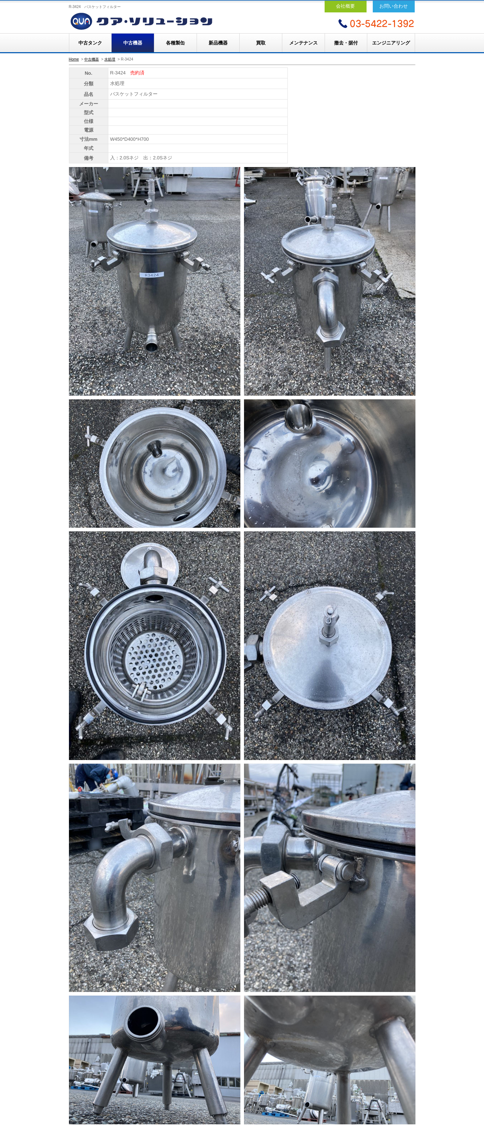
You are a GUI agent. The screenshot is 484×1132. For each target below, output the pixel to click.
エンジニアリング (391, 43)
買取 (261, 43)
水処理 (109, 59)
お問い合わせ (393, 6)
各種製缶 (175, 43)
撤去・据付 (346, 43)
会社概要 (345, 6)
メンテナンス (303, 43)
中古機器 (132, 43)
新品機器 (218, 43)
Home (74, 59)
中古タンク (90, 43)
